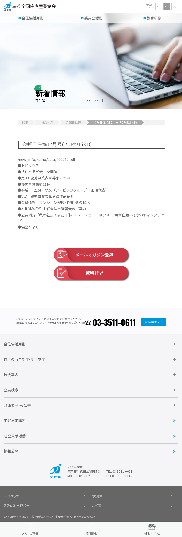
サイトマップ (11, 496)
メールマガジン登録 (84, 255)
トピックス (46, 122)
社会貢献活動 (15, 435)
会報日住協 (73, 122)
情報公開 (11, 451)
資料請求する (154, 322)
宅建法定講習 (15, 420)
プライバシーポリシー (17, 505)
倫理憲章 (96, 496)
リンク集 (96, 505)
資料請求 (79, 273)
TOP (25, 122)
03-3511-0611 (114, 322)
